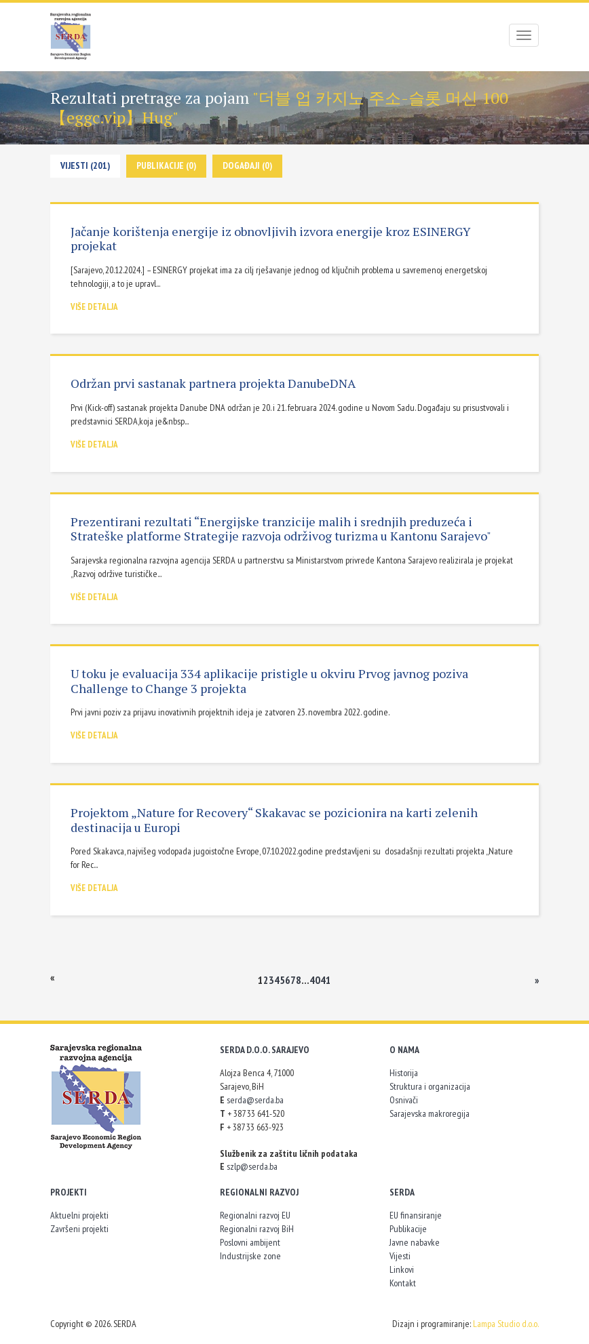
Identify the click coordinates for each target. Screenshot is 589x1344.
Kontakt (403, 1283)
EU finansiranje (416, 1215)
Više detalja (94, 307)
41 (325, 980)
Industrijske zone (250, 1256)
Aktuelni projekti (79, 1215)
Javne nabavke (415, 1242)
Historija (404, 1073)
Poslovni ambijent (250, 1242)
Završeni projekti (79, 1229)
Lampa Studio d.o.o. (506, 1324)
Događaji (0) (247, 165)
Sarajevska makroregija (430, 1113)
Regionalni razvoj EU (255, 1215)
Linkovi (402, 1269)
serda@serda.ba (255, 1100)
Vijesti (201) (85, 165)
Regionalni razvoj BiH (257, 1229)
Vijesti (400, 1256)
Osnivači (404, 1100)
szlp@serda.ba (252, 1166)
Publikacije (408, 1229)
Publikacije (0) (166, 165)
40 (314, 980)
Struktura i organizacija (430, 1086)
